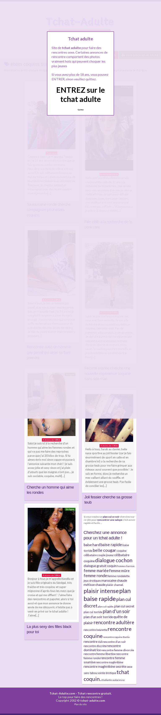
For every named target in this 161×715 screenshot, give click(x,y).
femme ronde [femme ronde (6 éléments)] (95, 575)
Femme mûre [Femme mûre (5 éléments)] (119, 570)
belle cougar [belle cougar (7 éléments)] (104, 550)
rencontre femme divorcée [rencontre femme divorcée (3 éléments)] (117, 650)
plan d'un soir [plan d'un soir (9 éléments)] (116, 611)
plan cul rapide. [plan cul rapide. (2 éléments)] (106, 606)
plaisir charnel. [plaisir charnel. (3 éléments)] (114, 584)
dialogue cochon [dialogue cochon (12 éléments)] (113, 560)
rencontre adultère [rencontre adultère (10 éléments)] (113, 622)
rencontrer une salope (109, 519)
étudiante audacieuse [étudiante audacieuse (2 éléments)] (113, 680)
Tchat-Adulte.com (62, 693)
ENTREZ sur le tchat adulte (80, 94)
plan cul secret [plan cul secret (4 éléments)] (124, 606)
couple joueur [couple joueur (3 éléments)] (105, 555)
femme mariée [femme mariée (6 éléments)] (96, 570)
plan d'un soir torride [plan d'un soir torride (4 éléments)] (98, 617)
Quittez (81, 110)
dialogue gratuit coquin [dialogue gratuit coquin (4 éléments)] (100, 566)
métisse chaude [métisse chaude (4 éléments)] (94, 584)
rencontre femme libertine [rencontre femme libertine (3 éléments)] (100, 654)
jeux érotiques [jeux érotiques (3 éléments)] (92, 580)
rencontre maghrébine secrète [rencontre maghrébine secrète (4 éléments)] (105, 666)
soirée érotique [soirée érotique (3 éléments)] (106, 673)
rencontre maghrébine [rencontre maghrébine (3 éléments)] (109, 662)
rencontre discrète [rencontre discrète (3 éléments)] (95, 646)
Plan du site (80, 704)
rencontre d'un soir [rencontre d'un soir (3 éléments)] (114, 641)
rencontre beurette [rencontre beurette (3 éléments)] (95, 629)
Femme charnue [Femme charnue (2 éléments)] (126, 566)
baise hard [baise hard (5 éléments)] (92, 545)
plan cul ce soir (111, 516)
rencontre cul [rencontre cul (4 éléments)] (93, 641)
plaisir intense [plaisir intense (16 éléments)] (101, 590)
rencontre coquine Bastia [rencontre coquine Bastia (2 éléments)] (116, 637)
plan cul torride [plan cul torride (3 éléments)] (93, 612)
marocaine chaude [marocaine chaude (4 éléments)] (114, 580)
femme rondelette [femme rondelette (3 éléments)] (119, 576)
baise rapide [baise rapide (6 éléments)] (111, 544)
